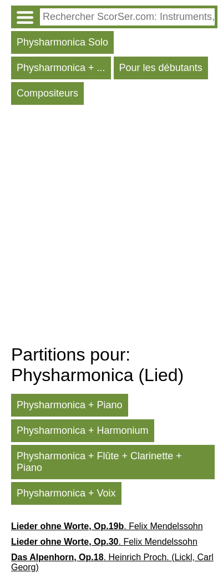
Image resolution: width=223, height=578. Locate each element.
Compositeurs (47, 93)
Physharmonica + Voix (66, 493)
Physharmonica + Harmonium (83, 430)
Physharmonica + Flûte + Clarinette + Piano (99, 461)
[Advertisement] (111, 227)
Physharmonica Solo (62, 42)
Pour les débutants (160, 67)
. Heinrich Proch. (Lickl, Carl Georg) (112, 562)
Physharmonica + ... (61, 67)
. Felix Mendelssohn (107, 526)
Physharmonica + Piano (70, 404)
